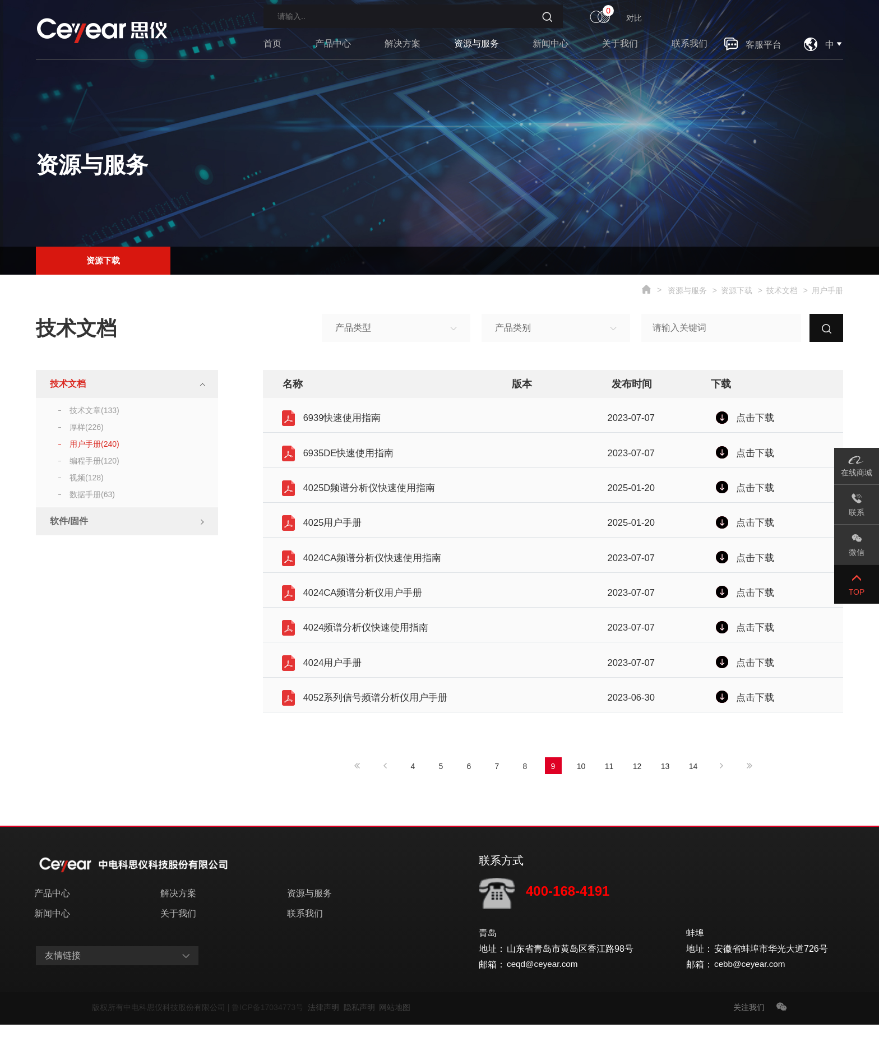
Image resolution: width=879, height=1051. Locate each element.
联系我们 (689, 43)
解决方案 (402, 43)
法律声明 (326, 1034)
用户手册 (827, 290)
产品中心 (333, 43)
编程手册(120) (94, 461)
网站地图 (394, 1034)
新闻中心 (550, 43)
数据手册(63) (92, 494)
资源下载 (103, 258)
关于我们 (620, 43)
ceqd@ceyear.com (544, 991)
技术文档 (782, 290)
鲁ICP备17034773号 (269, 1034)
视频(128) (87, 477)
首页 (272, 43)
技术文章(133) (94, 410)
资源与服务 (476, 43)
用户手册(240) (94, 444)
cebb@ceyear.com (751, 991)
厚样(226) (87, 427)
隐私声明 (362, 1034)
